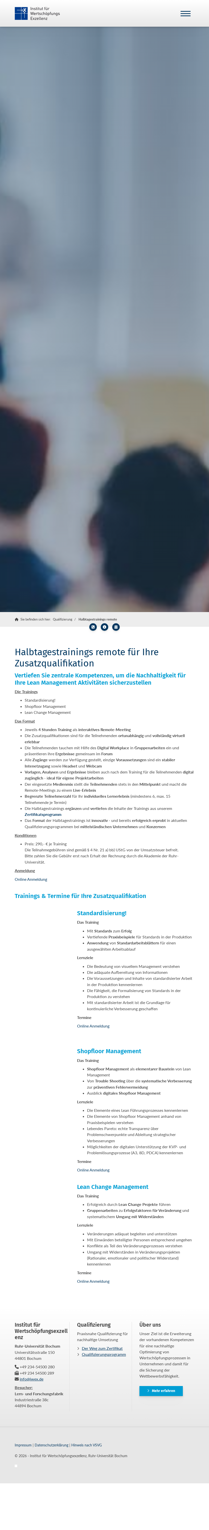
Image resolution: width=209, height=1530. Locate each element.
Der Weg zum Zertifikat (102, 1348)
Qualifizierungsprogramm (104, 1354)
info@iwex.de (31, 1379)
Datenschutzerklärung (51, 1445)
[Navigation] (185, 13)
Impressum (23, 1445)
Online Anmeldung (31, 879)
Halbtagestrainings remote (98, 619)
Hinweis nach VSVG (86, 1445)
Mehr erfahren (163, 1391)
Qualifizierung (62, 619)
